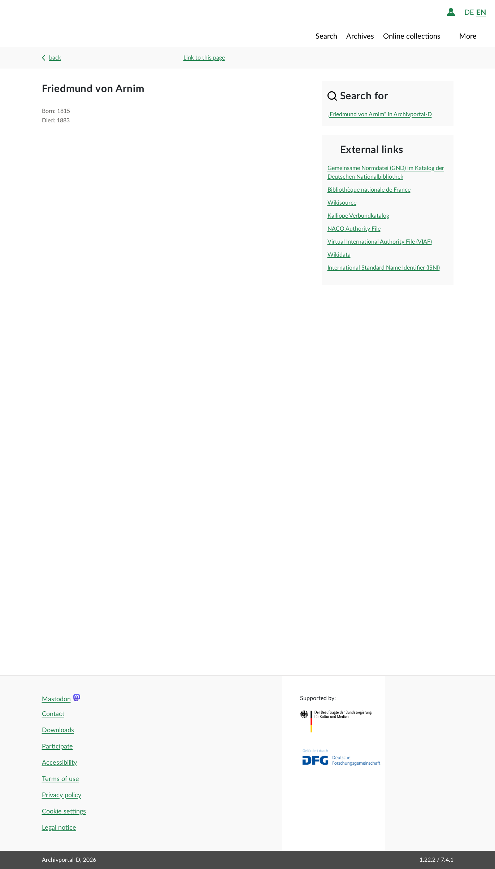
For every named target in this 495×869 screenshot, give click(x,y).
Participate (57, 746)
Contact (53, 714)
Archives (360, 36)
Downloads (58, 730)
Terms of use (60, 779)
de (469, 12)
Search (326, 36)
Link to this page (204, 58)
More (468, 36)
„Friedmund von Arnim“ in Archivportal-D (379, 114)
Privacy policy (61, 795)
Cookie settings (64, 811)
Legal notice (59, 828)
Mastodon (56, 699)
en (481, 12)
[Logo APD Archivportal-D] (53, 23)
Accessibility (59, 763)
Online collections (412, 36)
